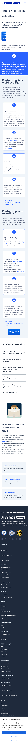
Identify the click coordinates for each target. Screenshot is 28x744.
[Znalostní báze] (5, 647)
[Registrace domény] (6, 572)
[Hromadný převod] (5, 582)
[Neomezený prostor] (7, 558)
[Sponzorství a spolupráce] (7, 716)
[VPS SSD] (3, 607)
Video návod (8, 200)
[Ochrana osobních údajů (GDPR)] (9, 695)
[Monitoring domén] (6, 587)
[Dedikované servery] (5, 612)
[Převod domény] (5, 575)
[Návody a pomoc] (5, 649)
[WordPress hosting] (6, 548)
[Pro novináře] (4, 706)
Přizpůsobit (14, 736)
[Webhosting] (4, 550)
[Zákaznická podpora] (6, 652)
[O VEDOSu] (6, 685)
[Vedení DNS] (4, 585)
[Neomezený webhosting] (7, 553)
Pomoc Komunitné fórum (12, 479)
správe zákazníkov (14, 140)
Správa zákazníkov (10, 466)
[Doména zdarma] (5, 577)
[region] (14, 730)
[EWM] (2, 628)
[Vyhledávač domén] (6, 567)
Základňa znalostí (9, 492)
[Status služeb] (4, 654)
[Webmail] (4, 666)
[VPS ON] (4, 604)
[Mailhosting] (5, 595)
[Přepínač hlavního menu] (25, 3)
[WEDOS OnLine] (4, 625)
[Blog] (2, 703)
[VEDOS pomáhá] (5, 713)
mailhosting (7, 244)
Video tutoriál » (8, 148)
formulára (4, 441)
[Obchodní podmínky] (6, 690)
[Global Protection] (5, 634)
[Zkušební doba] (5, 560)
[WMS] (2, 609)
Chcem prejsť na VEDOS (4, 36)
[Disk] (2, 618)
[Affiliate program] (6, 678)
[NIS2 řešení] (4, 639)
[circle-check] (14, 56)
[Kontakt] (3, 688)
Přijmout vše (14, 732)
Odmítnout (14, 740)
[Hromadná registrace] (6, 580)
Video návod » (20, 271)
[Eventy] (3, 711)
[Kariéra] (3, 708)
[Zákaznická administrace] (5, 664)
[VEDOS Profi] (6, 657)
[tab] (14, 352)
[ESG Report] (4, 701)
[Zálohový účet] (5, 669)
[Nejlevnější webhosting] (6, 555)
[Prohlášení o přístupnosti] (7, 698)
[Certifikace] (4, 693)
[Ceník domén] (4, 570)
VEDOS (3, 512)
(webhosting (21, 242)
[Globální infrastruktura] (7, 637)
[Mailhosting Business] (6, 597)
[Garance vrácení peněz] (6, 671)
